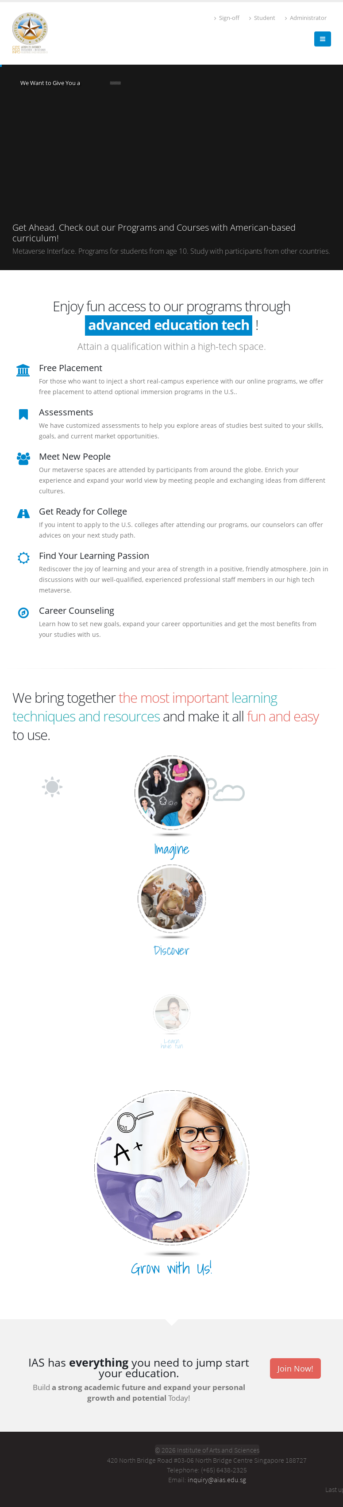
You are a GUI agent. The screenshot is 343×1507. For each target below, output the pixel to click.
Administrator (306, 18)
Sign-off (226, 18)
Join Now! (295, 1368)
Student (262, 18)
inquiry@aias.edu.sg (217, 1479)
